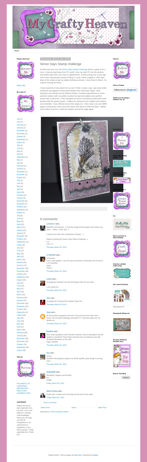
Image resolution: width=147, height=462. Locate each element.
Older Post (102, 408)
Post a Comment (50, 403)
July (18, 119)
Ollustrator (78, 455)
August (19, 142)
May (18, 151)
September (21, 140)
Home (16, 51)
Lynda (49, 279)
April (18, 154)
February (20, 125)
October (20, 137)
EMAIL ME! (21, 86)
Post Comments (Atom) (59, 412)
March (19, 192)
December (21, 131)
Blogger (95, 455)
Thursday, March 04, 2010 (56, 247)
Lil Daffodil (51, 255)
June (19, 122)
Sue (48, 353)
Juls (48, 298)
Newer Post (45, 408)
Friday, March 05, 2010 (55, 383)
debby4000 (51, 372)
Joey (48, 312)
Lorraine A (51, 224)
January (20, 128)
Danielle (50, 331)
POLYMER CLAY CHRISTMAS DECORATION (23, 386)
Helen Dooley (52, 391)
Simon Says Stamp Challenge (75, 69)
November (21, 134)
